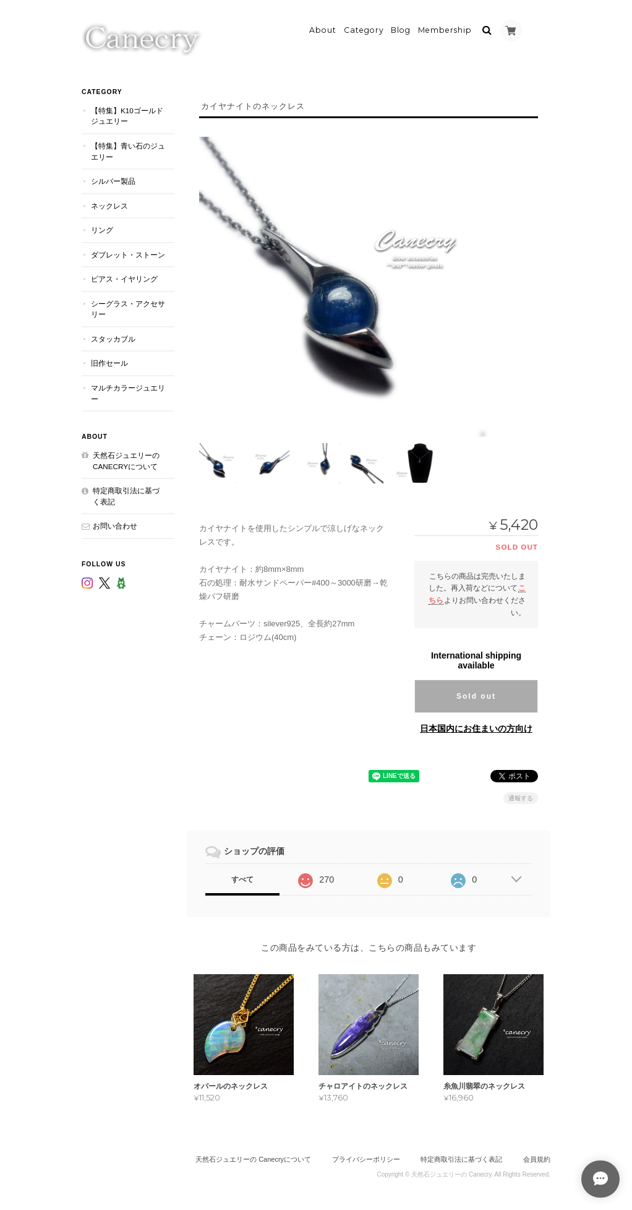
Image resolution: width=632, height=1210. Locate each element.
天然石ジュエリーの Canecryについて (126, 459)
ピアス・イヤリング (124, 278)
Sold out (476, 695)
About (322, 28)
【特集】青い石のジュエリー (128, 150)
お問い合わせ (115, 525)
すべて (242, 878)
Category (364, 28)
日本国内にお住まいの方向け (476, 727)
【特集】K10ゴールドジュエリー (127, 114)
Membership (445, 28)
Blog (401, 28)
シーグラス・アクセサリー (128, 308)
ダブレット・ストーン (128, 253)
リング (102, 229)
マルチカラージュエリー (128, 392)
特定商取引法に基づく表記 (126, 494)
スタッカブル (113, 338)
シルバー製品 (113, 180)
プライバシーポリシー (366, 1158)
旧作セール (109, 362)
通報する (520, 796)
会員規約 (536, 1158)
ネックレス (109, 204)
